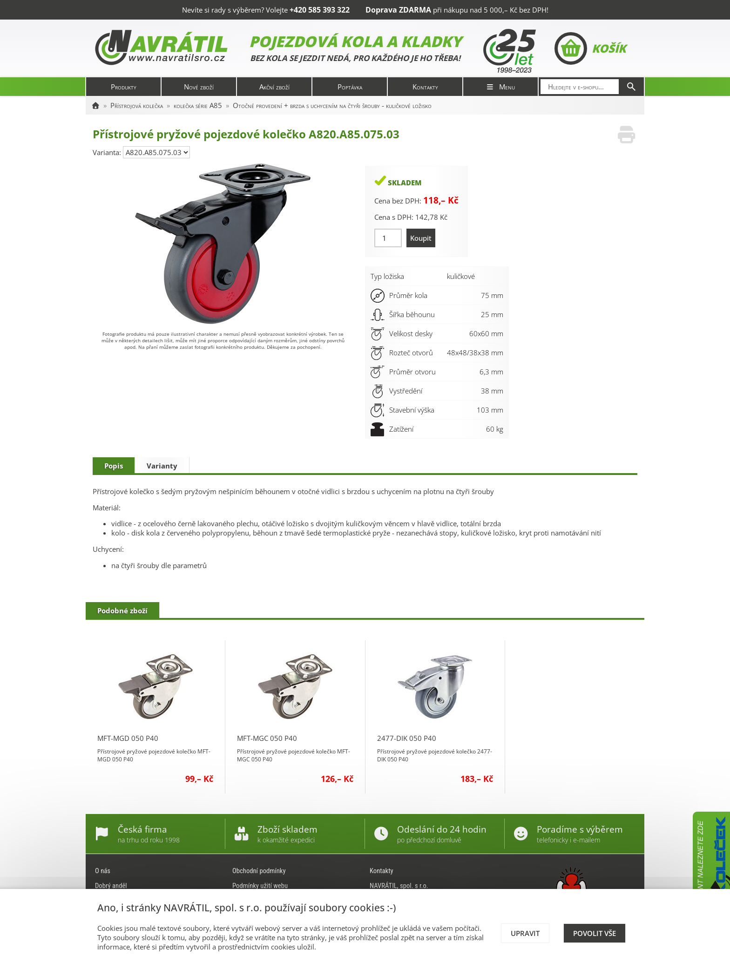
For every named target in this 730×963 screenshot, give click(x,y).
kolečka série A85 (198, 105)
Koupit (421, 238)
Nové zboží (199, 86)
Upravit (525, 933)
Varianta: (108, 152)
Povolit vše (594, 933)
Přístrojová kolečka (136, 105)
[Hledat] (631, 86)
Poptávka (350, 86)
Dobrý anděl (111, 886)
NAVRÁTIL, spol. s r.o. (399, 886)
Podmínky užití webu (260, 886)
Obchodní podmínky (259, 871)
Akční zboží (274, 86)
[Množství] (388, 238)
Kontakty (425, 86)
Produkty (123, 86)
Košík (590, 48)
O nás (102, 871)
